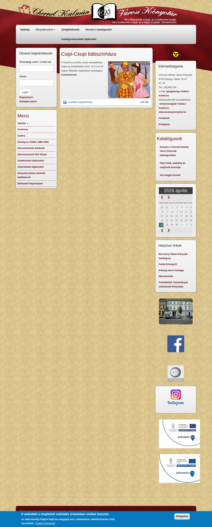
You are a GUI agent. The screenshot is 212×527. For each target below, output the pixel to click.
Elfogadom (182, 517)
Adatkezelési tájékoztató (30, 160)
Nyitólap (25, 29)
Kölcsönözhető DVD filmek (32, 154)
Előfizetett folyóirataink (30, 183)
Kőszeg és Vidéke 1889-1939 (32, 142)
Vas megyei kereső (170, 175)
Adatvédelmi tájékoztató (30, 167)
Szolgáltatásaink (70, 29)
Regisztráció (26, 97)
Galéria (21, 135)
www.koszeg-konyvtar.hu (172, 112)
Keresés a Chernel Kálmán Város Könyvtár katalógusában (174, 151)
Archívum (22, 129)
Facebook (164, 118)
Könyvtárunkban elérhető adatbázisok (31, 175)
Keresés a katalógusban (98, 29)
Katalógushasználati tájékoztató (78, 39)
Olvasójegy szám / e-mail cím (35, 62)
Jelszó (22, 76)
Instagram (164, 124)
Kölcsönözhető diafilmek (30, 148)
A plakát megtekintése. (80, 102)
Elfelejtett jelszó (28, 101)
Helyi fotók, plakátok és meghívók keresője (172, 165)
